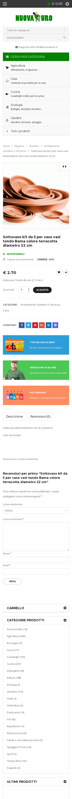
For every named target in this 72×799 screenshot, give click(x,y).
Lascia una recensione (20, 259)
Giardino (34, 146)
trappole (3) (13, 768)
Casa (6, 310)
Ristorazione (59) (16, 733)
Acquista (42, 290)
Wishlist (59, 272)
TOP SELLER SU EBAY (42, 342)
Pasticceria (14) (15, 712)
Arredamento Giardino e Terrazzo (40, 304)
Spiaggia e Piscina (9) (19, 747)
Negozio (19, 146)
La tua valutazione (12, 504)
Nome (7, 553)
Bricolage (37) (14, 643)
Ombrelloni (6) (15, 705)
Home (6, 146)
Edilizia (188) (14, 677)
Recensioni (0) (40, 416)
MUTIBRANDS (38, 392)
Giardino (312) (15, 691)
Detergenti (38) (15, 671)
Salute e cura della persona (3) (24, 740)
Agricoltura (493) (16, 636)
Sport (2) (12, 754)
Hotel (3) (11, 698)
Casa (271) (13, 650)
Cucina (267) (14, 664)
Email (7, 565)
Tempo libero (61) (17, 761)
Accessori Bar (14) (17, 629)
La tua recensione (13, 519)
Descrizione (14, 416)
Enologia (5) (13, 684)
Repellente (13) (15, 726)
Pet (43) (11, 719)
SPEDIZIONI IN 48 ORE (43, 367)
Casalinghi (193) (16, 657)
